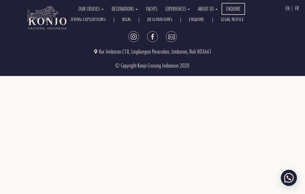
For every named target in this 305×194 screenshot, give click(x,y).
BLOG (126, 19)
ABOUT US (208, 9)
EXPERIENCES (177, 9)
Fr (297, 8)
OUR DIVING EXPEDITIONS (83, 19)
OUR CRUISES (91, 9)
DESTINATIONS (125, 9)
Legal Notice (232, 19)
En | (289, 8)
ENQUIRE (233, 9)
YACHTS (151, 9)
